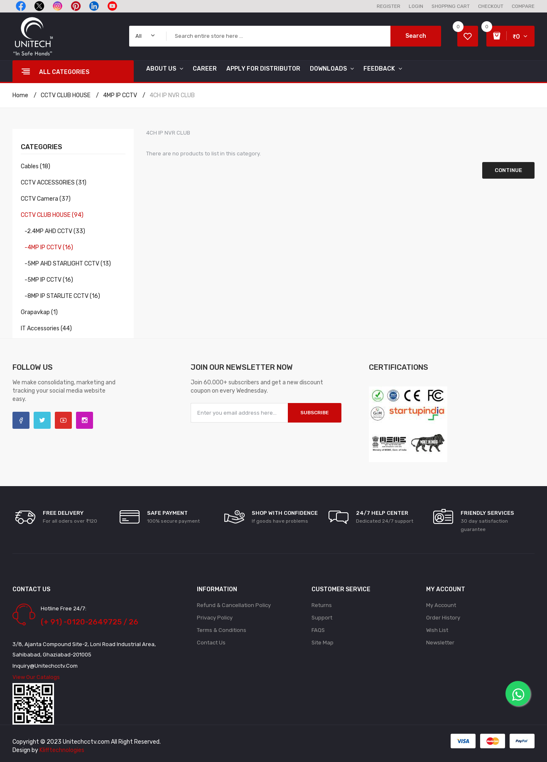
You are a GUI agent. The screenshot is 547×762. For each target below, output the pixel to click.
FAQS (318, 630)
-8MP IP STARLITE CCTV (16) (60, 296)
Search (415, 35)
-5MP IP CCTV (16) (47, 279)
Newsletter (440, 642)
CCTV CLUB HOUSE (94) (52, 215)
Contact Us (211, 642)
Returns (322, 605)
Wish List (437, 630)
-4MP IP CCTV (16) (47, 247)
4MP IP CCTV (120, 95)
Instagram (84, 420)
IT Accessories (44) (46, 328)
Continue (508, 170)
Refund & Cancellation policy (234, 605)
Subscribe (314, 412)
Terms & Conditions (221, 630)
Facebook (20, 420)
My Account (441, 605)
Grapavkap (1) (39, 312)
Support (322, 618)
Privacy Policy (215, 618)
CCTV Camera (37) (46, 198)
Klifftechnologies (61, 750)
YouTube (63, 420)
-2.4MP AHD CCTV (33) (53, 231)
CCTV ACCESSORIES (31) (53, 182)
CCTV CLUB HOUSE (66, 95)
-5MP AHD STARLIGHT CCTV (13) (66, 263)
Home (20, 95)
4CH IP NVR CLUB (172, 95)
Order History (443, 618)
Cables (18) (35, 166)
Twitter (42, 420)
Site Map (323, 642)
